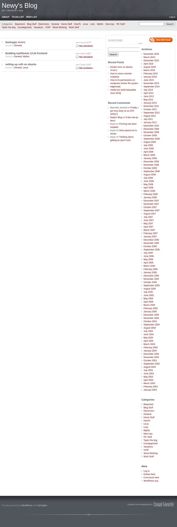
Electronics (43, 24)
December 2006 (151, 240)
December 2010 (151, 125)
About (6, 17)
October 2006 (150, 246)
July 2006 (148, 253)
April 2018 (148, 64)
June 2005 (149, 295)
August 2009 (150, 142)
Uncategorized (24, 27)
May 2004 (148, 337)
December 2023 (151, 60)
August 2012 (150, 116)
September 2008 (152, 171)
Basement (20, 24)
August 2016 (150, 67)
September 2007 (152, 210)
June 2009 (149, 148)
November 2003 (151, 357)
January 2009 (150, 158)
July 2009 (148, 145)
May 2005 (148, 298)
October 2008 (150, 168)
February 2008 (151, 194)
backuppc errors (15, 42)
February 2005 (151, 308)
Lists (92, 24)
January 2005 (150, 311)
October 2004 (150, 321)
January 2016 (150, 77)
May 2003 (148, 377)
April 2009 (148, 152)
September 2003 (152, 364)
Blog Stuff (31, 24)
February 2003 (151, 386)
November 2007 (151, 204)
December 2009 (151, 129)
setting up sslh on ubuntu (20, 64)
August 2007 (150, 214)
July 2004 (148, 331)
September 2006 (152, 249)
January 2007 (150, 236)
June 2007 (149, 220)
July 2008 (148, 178)
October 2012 (150, 109)
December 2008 (151, 161)
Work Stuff (74, 27)
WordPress (26, 505)
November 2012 (151, 106)
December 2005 (151, 275)
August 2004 (150, 328)
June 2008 (149, 181)
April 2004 (148, 341)
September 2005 (152, 285)
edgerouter (115, 86)
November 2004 (151, 318)
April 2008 (148, 187)
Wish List (31, 17)
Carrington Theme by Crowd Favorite (150, 504)
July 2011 (148, 119)
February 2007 (151, 233)
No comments (86, 46)
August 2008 (150, 174)
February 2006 (151, 269)
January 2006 (150, 272)
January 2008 (150, 197)
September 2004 (152, 324)
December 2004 (151, 315)
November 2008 (151, 165)
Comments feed (151, 477)
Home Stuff (66, 24)
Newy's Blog (19, 5)
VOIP (48, 27)
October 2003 (150, 360)
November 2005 (151, 279)
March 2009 (149, 155)
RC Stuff (120, 24)
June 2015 (149, 80)
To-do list (18, 17)
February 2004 (151, 347)
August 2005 (150, 289)
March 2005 (149, 305)
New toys (109, 24)
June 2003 (149, 373)
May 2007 (148, 223)
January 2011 (150, 122)
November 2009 (151, 132)
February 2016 (151, 73)
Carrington (42, 505)
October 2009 (150, 135)
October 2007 (150, 207)
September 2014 (152, 86)
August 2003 (150, 367)
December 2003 (151, 354)
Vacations (38, 27)
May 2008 (148, 184)
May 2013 (148, 99)
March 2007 (149, 230)
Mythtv (100, 24)
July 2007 (148, 217)
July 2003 (148, 370)
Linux (85, 24)
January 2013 (150, 103)
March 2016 (149, 70)
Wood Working (60, 27)
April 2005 (148, 302)
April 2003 (148, 380)
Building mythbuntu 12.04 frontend (26, 53)
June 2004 (149, 334)
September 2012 (152, 112)
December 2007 (151, 200)
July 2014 (148, 90)
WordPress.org (151, 481)
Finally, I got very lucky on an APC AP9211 (124, 110)
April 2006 (148, 262)
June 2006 (149, 256)
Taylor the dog (8, 27)
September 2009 (152, 139)
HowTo (77, 24)
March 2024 (149, 57)
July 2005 (148, 292)
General (55, 24)
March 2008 (149, 191)
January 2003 (150, 390)
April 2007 (148, 227)
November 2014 (151, 83)
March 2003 (149, 383)
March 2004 (149, 344)
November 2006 (151, 243)
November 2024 (151, 54)
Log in (172, 17)
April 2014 (148, 93)
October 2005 (150, 282)
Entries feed (149, 474)
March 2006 (149, 266)
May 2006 (148, 259)
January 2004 (150, 350)
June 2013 (149, 96)
